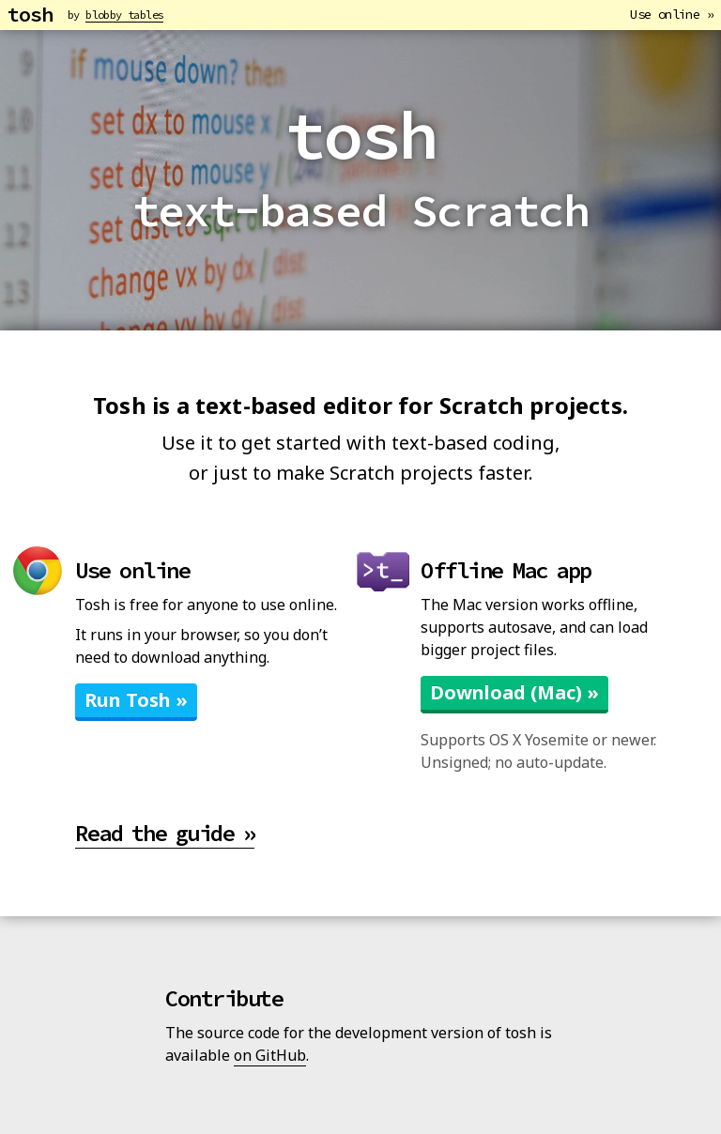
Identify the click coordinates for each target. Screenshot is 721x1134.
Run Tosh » (136, 700)
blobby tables (124, 15)
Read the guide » (164, 833)
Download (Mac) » (514, 692)
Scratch (481, 405)
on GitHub (270, 1055)
